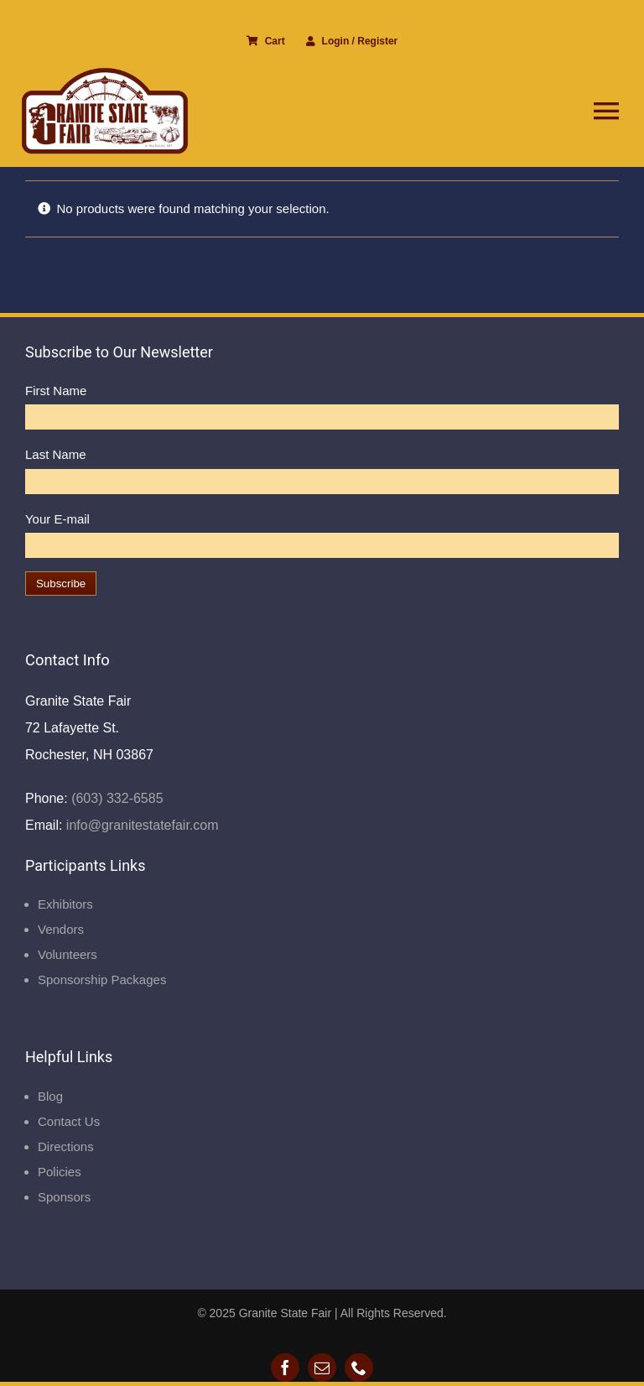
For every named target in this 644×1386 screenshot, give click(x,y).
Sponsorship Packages (102, 979)
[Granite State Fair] (105, 73)
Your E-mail (57, 519)
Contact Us (69, 1121)
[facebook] (285, 1367)
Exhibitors (65, 904)
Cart (266, 41)
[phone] (359, 1367)
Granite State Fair (285, 1313)
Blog (50, 1096)
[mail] (322, 1367)
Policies (59, 1172)
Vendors (61, 929)
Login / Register (352, 41)
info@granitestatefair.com (140, 825)
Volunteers (67, 954)
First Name (55, 390)
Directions (66, 1146)
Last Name (55, 454)
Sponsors (64, 1197)
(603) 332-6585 (116, 798)
